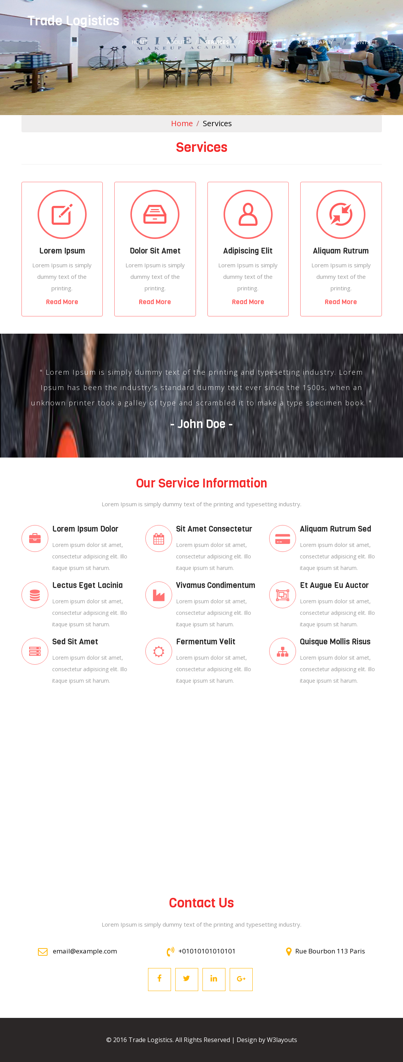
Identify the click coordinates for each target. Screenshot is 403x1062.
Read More (62, 302)
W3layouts (282, 1040)
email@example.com (77, 951)
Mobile (62, 214)
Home (182, 123)
